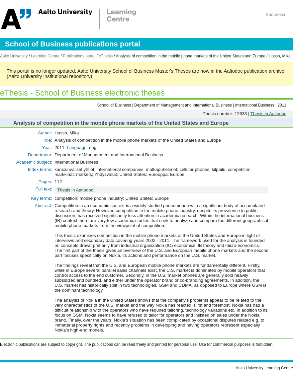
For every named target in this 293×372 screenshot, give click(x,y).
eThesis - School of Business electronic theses (82, 92)
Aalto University (14, 56)
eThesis (106, 56)
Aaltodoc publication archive (254, 71)
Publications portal (79, 56)
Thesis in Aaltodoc (268, 113)
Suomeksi (275, 14)
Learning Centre (45, 56)
